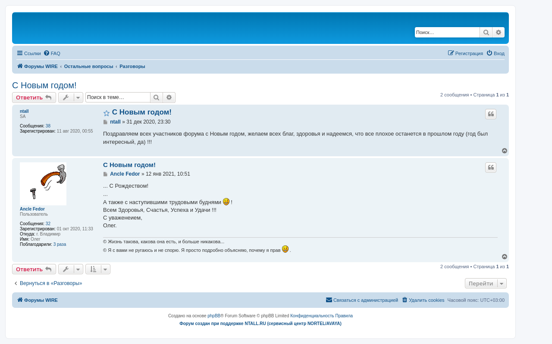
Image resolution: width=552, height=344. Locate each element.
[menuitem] (51, 53)
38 (48, 126)
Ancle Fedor (32, 209)
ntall (24, 111)
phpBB (213, 315)
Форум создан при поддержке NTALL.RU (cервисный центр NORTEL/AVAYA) (260, 323)
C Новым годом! (44, 85)
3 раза (59, 244)
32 (48, 223)
